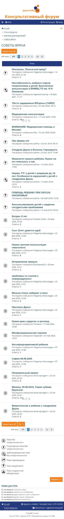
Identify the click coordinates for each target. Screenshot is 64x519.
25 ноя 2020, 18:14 (47, 106)
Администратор (41, 94)
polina (36, 143)
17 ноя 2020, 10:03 (47, 117)
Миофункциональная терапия (29, 333)
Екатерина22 (40, 264)
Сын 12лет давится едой (26, 230)
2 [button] (22, 56)
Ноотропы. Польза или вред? (29, 69)
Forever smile (40, 219)
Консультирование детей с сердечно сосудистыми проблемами (33, 206)
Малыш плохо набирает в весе (30, 293)
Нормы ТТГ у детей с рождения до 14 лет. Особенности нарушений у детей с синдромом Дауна (34, 176)
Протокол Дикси (21, 307)
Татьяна (37, 324)
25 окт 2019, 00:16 (49, 143)
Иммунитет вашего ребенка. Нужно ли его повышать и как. (34, 160)
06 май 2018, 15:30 (49, 198)
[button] (13, 56)
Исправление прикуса (24, 261)
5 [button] (31, 56)
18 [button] (37, 56)
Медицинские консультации (28, 114)
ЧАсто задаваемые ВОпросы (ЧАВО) (33, 103)
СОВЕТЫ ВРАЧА (13, 45)
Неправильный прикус (25, 372)
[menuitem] (8, 22)
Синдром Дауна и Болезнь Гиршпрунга (34, 149)
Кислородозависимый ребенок (30, 344)
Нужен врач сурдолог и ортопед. (31, 321)
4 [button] (28, 56)
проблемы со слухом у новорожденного (25, 277)
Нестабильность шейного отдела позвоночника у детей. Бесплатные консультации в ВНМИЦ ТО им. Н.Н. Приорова (32, 87)
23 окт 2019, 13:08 (49, 152)
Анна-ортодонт (41, 375)
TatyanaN (38, 335)
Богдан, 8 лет (19, 216)
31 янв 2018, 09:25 (49, 210)
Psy (35, 106)
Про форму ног (20, 140)
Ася (35, 117)
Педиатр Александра (44, 72)
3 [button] (25, 56)
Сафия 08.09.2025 (22, 358)
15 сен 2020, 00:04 (47, 132)
